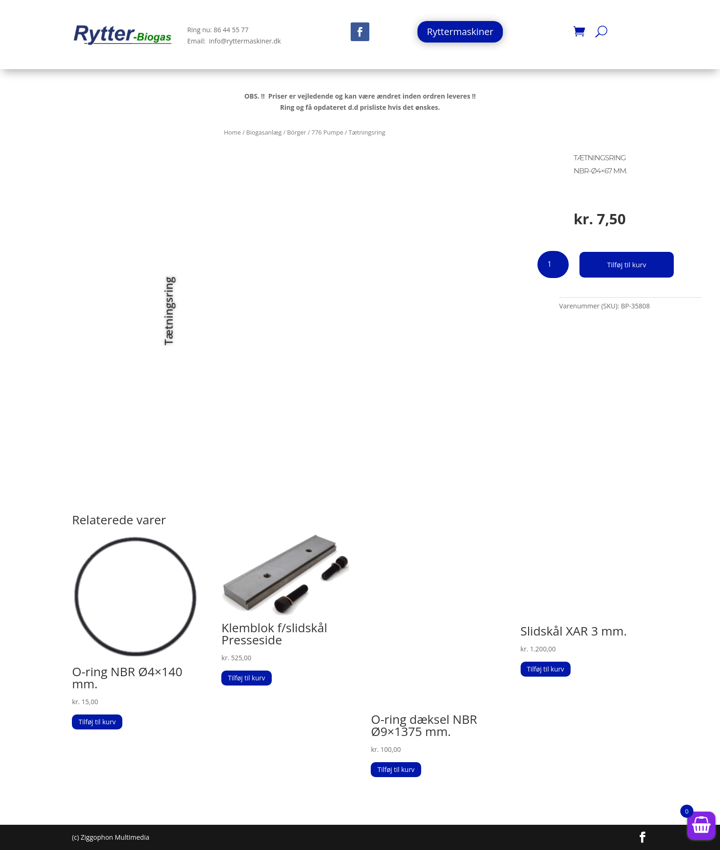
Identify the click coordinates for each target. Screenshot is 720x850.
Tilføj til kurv (628, 264)
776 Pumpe (327, 132)
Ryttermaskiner (460, 31)
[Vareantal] (552, 264)
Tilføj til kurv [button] (96, 721)
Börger (296, 132)
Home (232, 132)
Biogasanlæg (264, 132)
